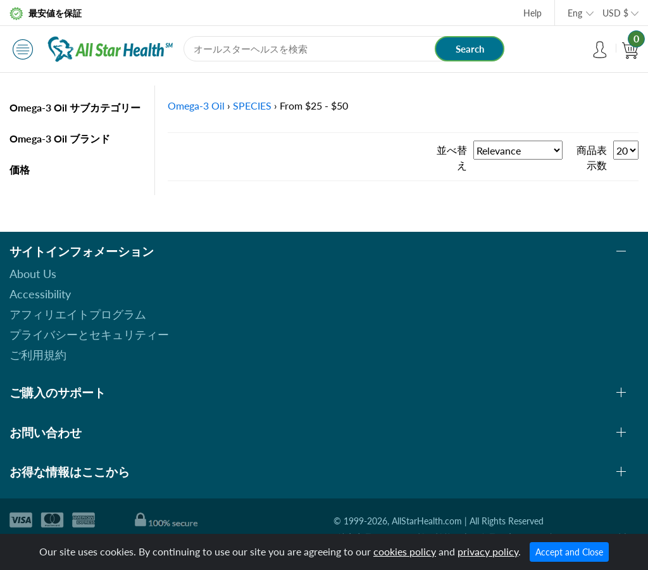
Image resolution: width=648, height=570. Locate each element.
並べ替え (452, 157)
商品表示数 (591, 157)
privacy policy (488, 551)
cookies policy (404, 551)
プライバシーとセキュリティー (89, 334)
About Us (32, 274)
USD (615, 13)
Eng (575, 13)
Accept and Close (569, 552)
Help (532, 13)
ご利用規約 (37, 355)
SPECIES (252, 105)
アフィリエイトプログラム (77, 314)
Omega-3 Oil (196, 105)
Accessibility (40, 294)
